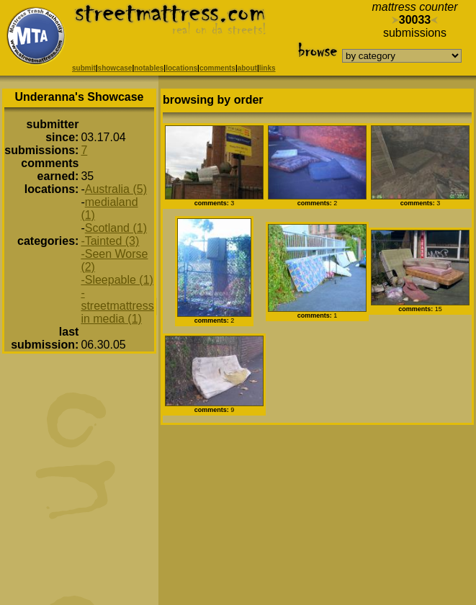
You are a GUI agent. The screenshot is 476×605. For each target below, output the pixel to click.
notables (148, 68)
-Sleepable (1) (117, 280)
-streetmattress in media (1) (117, 306)
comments (217, 68)
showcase (115, 68)
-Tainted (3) (110, 241)
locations (181, 68)
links (267, 68)
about (247, 68)
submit (84, 68)
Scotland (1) (116, 228)
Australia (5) (116, 189)
